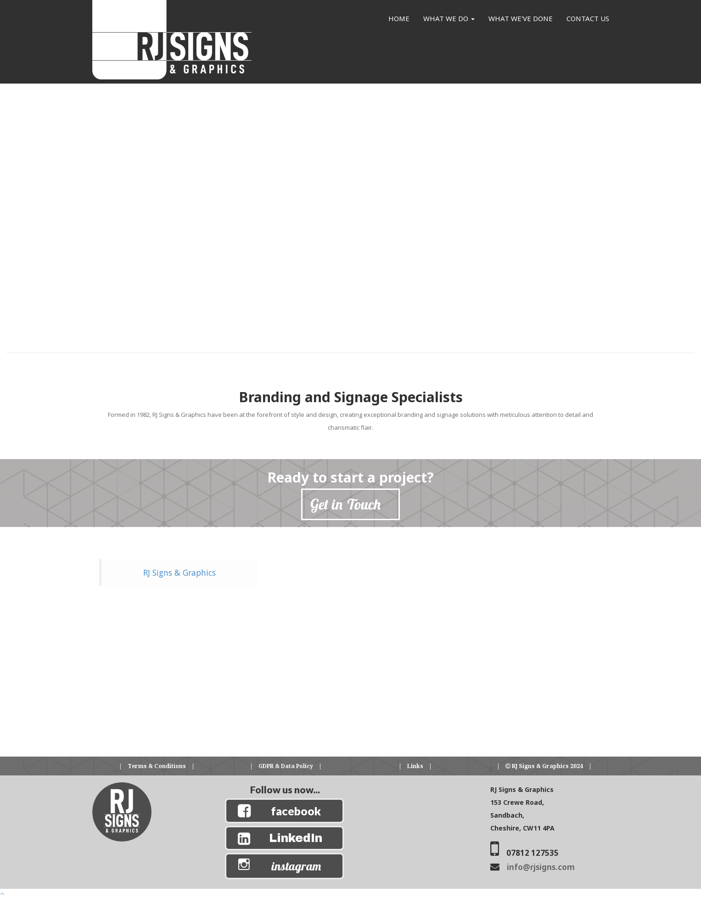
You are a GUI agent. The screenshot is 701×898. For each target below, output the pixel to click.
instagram (296, 866)
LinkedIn (295, 838)
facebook (296, 811)
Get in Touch (350, 504)
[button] (131, 273)
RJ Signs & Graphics (179, 572)
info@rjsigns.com (541, 867)
